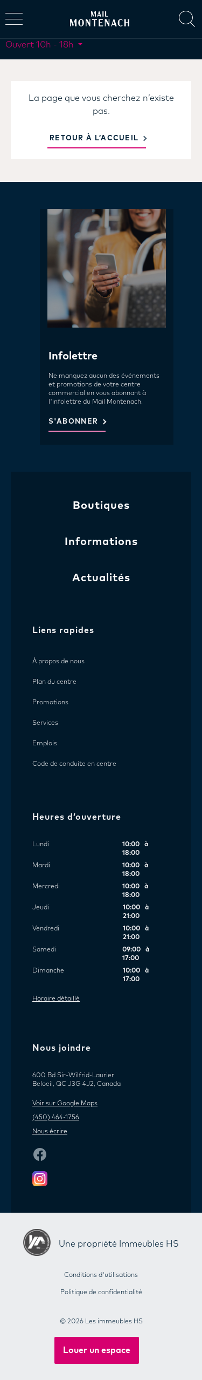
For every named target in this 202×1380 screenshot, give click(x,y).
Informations (101, 541)
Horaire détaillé (56, 999)
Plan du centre (54, 682)
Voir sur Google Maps (64, 1103)
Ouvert (40, 44)
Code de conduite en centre (74, 764)
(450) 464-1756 (55, 1117)
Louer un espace (96, 1350)
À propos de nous (58, 661)
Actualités (101, 578)
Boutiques (101, 505)
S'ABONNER (73, 421)
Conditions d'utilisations (101, 1275)
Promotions (50, 702)
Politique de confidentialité (101, 1292)
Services (45, 723)
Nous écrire (49, 1132)
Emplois (44, 743)
